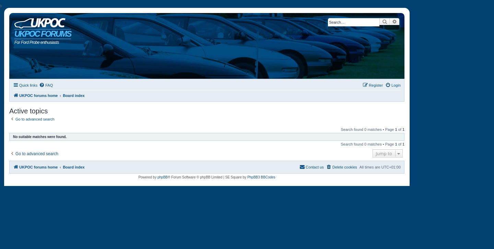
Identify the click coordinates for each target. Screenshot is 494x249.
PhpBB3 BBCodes (261, 177)
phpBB (162, 177)
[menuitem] (46, 85)
